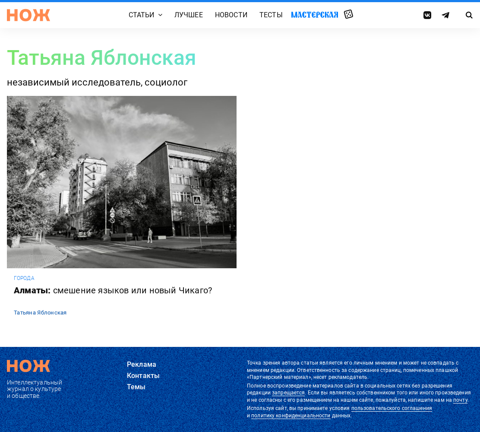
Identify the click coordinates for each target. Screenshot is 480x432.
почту (460, 400)
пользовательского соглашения (391, 408)
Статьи (142, 15)
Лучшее (188, 15)
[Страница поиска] (469, 15)
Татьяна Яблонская (40, 312)
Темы (136, 387)
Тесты (271, 15)
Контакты (143, 376)
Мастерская (314, 14)
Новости (231, 15)
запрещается (288, 393)
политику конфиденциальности (290, 416)
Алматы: (113, 290)
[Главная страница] (28, 15)
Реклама (141, 364)
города (24, 278)
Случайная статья (348, 14)
